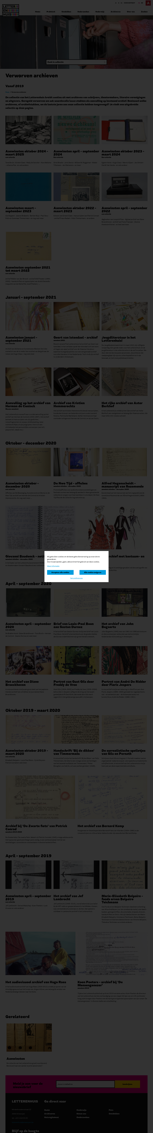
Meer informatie (53, 566)
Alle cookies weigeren (92, 572)
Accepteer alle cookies (60, 572)
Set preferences (76, 578)
